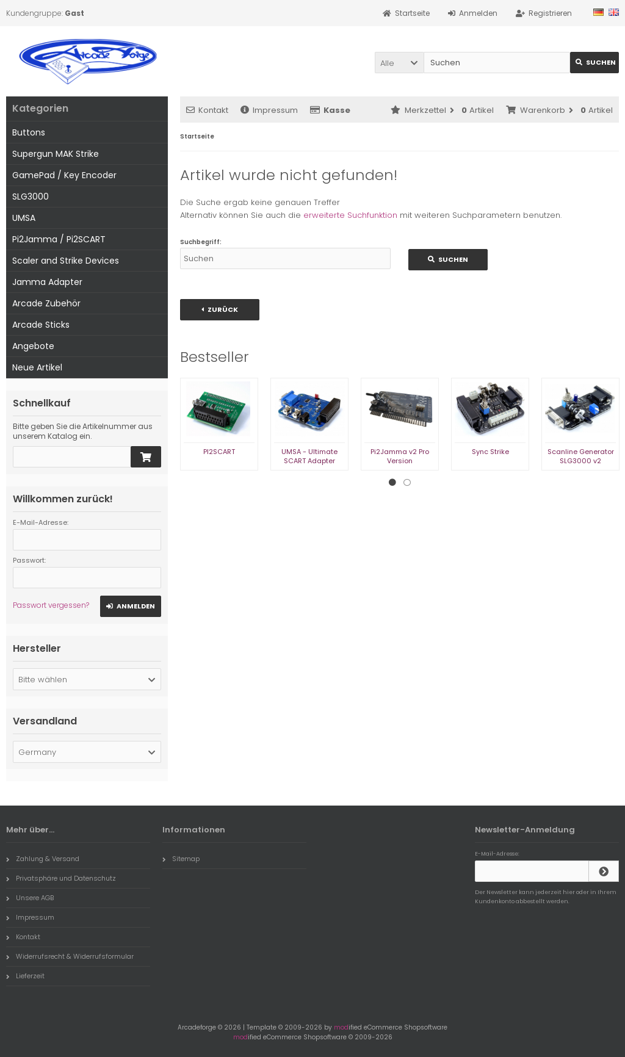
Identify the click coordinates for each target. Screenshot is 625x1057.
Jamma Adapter (47, 282)
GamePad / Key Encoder (64, 175)
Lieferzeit (25, 976)
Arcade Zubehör (46, 303)
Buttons (28, 132)
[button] (399, 62)
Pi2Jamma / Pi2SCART (59, 239)
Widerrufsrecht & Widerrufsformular (70, 956)
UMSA (23, 218)
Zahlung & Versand (42, 859)
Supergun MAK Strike (55, 154)
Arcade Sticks (41, 325)
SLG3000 (30, 196)
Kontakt (207, 110)
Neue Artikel (37, 367)
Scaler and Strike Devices (65, 260)
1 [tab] (392, 483)
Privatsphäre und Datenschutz (61, 878)
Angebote (33, 346)
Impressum (269, 110)
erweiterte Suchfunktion (350, 215)
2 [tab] (407, 483)
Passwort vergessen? (51, 605)
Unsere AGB (30, 898)
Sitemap (181, 859)
